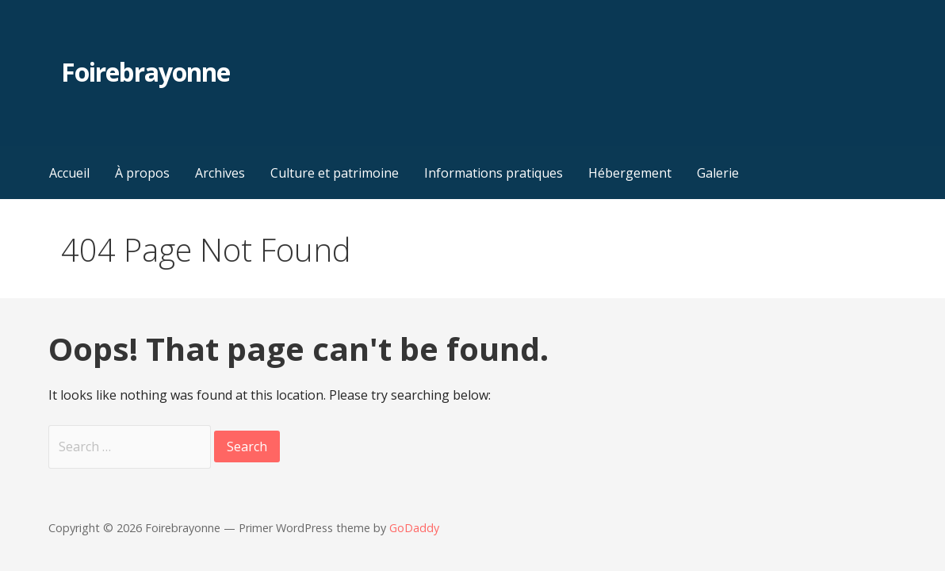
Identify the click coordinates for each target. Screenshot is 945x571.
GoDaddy (414, 527)
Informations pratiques (493, 173)
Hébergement (629, 173)
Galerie (718, 173)
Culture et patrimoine (334, 173)
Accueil (69, 173)
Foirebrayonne (145, 72)
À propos (142, 173)
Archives (220, 173)
